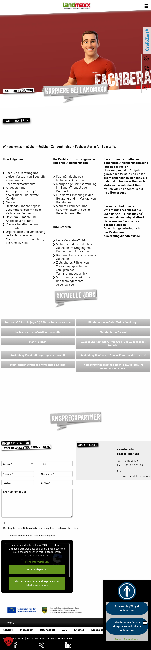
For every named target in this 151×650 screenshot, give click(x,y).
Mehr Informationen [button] (37, 561)
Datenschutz (30, 528)
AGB (64, 630)
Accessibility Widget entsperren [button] (127, 608)
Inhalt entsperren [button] (37, 569)
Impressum (26, 630)
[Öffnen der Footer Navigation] (145, 623)
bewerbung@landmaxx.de (122, 235)
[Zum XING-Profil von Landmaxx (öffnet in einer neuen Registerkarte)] (41, 645)
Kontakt (8, 630)
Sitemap (79, 630)
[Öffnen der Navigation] (146, 6)
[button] (8, 641)
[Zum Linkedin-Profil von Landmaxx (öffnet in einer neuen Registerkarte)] (68, 645)
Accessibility (99, 630)
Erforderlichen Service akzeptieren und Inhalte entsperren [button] (37, 583)
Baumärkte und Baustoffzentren (76, 7)
